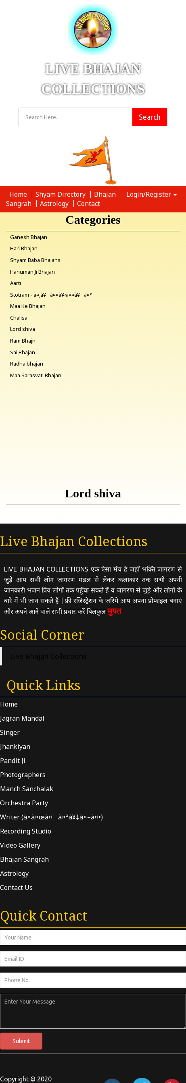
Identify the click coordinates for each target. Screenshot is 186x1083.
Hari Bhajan (24, 248)
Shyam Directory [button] (61, 194)
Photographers (23, 774)
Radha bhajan (26, 363)
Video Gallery (20, 845)
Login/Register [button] (151, 194)
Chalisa (18, 317)
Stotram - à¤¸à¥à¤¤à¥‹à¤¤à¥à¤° (51, 294)
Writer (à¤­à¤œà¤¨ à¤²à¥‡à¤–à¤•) (51, 817)
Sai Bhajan (22, 352)
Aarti (15, 283)
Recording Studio (25, 831)
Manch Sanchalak (26, 788)
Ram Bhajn (23, 340)
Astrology (55, 203)
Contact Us (16, 887)
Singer (10, 732)
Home (19, 194)
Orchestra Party (24, 802)
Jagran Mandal (22, 718)
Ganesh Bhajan (28, 237)
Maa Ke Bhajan (28, 306)
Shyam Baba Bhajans (35, 260)
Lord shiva (22, 329)
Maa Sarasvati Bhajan (35, 375)
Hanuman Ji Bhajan (32, 271)
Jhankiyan (15, 746)
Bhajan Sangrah (24, 859)
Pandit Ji (12, 760)
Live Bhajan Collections (48, 656)
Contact (88, 203)
